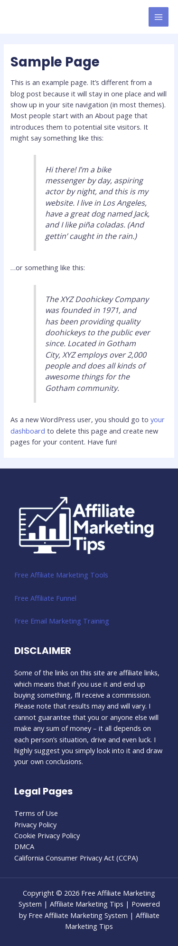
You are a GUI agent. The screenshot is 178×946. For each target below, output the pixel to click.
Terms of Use (36, 813)
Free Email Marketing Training (61, 620)
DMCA (24, 846)
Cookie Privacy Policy (47, 835)
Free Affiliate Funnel (45, 598)
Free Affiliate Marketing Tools (61, 574)
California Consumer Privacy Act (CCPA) (76, 857)
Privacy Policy (35, 824)
